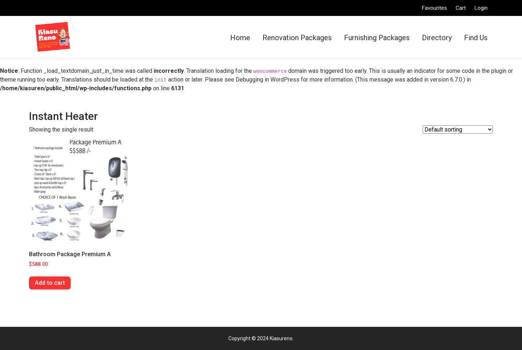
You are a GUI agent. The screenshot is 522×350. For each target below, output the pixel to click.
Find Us (476, 37)
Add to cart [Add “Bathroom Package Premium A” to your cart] (50, 282)
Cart (461, 8)
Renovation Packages (297, 37)
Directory (437, 37)
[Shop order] (458, 129)
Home (240, 37)
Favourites (434, 8)
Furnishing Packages (377, 37)
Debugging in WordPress (267, 79)
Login (481, 8)
